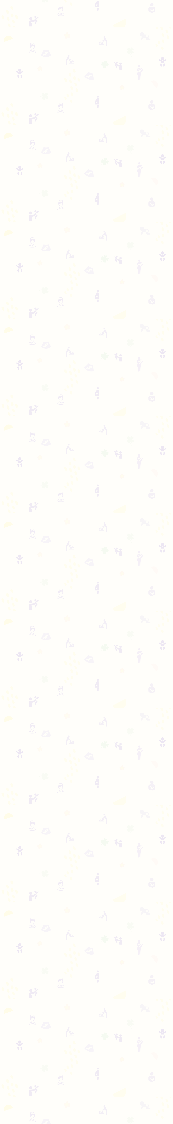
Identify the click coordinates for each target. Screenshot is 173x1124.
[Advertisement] (86, 39)
